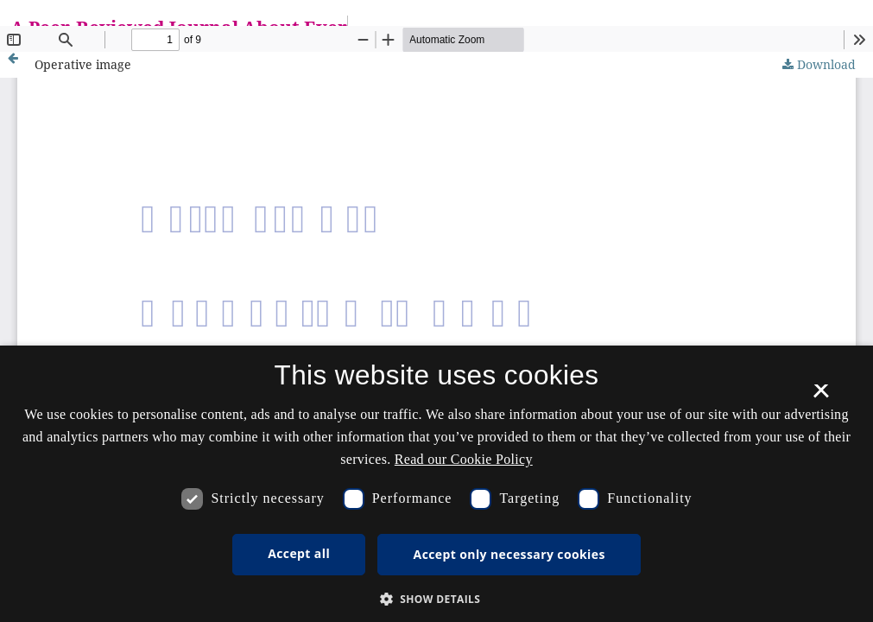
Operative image (83, 64)
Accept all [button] (299, 553)
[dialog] (436, 484)
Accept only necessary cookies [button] (509, 554)
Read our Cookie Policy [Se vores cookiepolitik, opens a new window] (464, 459)
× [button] (821, 396)
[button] (437, 599)
